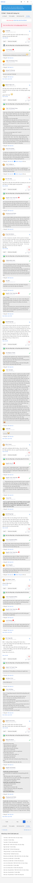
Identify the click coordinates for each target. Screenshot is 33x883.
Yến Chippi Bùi (8, 638)
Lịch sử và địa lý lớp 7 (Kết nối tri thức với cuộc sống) (15, 863)
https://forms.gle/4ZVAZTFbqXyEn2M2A (14, 8)
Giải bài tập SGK (20, 16)
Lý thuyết (4, 16)
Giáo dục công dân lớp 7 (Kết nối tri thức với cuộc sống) (16, 870)
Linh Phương (9, 49)
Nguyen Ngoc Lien (9, 84)
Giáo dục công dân (12, 41)
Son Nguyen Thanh (10, 352)
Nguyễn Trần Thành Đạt (12, 197)
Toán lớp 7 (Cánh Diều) (8, 840)
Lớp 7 (4, 41)
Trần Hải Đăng (9, 689)
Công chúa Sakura (9, 234)
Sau (17, 821)
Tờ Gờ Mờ (7, 30)
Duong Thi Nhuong (10, 70)
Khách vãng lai (18, 161)
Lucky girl (8, 428)
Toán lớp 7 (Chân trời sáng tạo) (10, 842)
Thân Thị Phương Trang (11, 60)
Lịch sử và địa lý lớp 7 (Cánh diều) (11, 865)
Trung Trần (8, 498)
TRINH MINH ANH (10, 260)
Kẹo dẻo (8, 280)
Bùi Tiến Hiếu (8, 178)
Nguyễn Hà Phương (10, 767)
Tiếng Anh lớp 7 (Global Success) (11, 853)
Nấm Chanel (8, 444)
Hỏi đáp (28, 16)
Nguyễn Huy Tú (9, 463)
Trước (6, 821)
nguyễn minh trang (10, 720)
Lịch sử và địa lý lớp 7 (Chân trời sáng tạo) (13, 867)
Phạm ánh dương (10, 148)
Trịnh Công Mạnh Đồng (11, 539)
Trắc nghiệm (12, 16)
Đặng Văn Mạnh (10, 739)
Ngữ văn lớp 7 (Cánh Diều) (9, 846)
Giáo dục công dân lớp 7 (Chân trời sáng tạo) (13, 874)
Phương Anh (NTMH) (11, 213)
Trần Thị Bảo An (10, 164)
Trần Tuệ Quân (9, 369)
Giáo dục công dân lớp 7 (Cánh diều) (11, 872)
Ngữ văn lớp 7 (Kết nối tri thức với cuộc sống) (13, 844)
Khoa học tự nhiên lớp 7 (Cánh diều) (11, 858)
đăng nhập (19, 25)
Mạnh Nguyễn (9, 565)
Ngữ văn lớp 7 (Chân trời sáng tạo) (11, 849)
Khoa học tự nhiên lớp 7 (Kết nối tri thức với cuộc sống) (15, 856)
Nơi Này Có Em (9, 678)
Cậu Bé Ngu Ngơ (9, 321)
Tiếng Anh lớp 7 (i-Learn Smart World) (12, 851)
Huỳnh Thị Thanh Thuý (11, 667)
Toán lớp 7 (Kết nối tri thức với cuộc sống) (12, 837)
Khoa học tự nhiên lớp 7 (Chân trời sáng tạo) (13, 860)
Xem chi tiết (5, 38)
